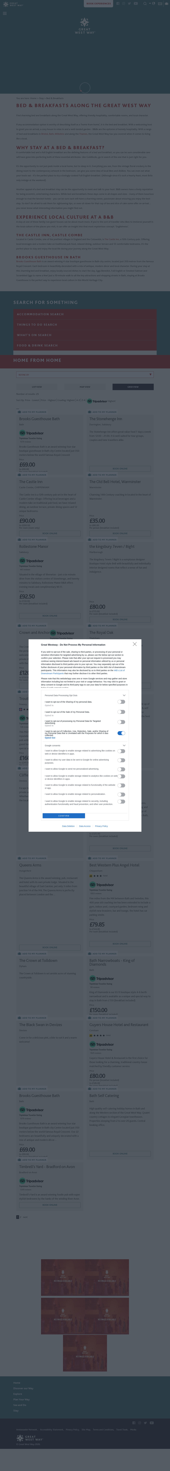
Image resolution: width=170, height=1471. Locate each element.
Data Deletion (68, 826)
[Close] (135, 645)
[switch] (121, 702)
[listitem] (85, 695)
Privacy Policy (101, 826)
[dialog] (85, 735)
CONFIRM (63, 816)
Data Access (85, 826)
